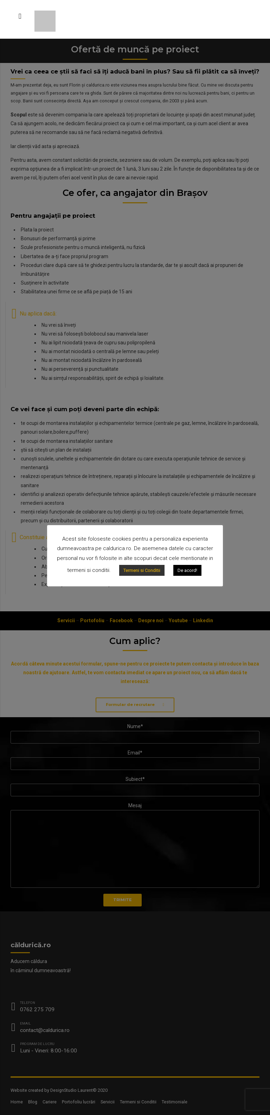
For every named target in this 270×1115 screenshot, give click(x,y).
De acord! (187, 570)
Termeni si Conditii (141, 570)
